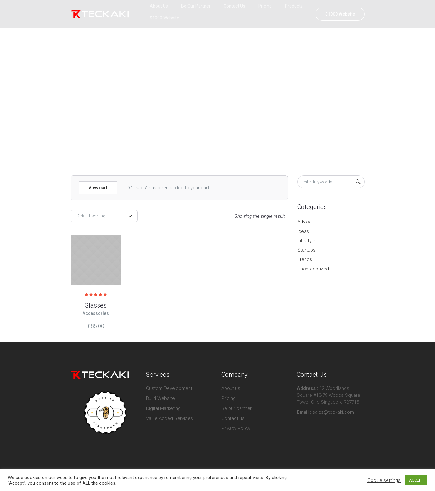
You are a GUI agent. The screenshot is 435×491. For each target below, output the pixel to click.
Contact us (233, 418)
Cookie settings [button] (384, 480)
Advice (304, 222)
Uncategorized (313, 269)
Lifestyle (306, 240)
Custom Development (169, 388)
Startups (306, 250)
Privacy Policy (235, 428)
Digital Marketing (163, 408)
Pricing (228, 398)
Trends (304, 259)
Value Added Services (169, 418)
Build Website (160, 398)
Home (203, 104)
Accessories (96, 313)
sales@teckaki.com (332, 412)
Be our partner (236, 408)
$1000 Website (340, 14)
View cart (98, 187)
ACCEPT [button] (416, 480)
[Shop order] (104, 216)
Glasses (95, 305)
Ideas (303, 231)
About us (230, 388)
